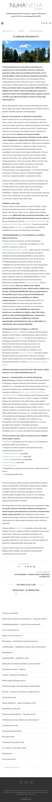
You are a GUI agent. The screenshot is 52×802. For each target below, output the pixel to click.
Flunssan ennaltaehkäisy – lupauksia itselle (19, 714)
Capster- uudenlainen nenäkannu (15, 675)
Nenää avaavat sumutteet (12, 635)
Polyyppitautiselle (32, 282)
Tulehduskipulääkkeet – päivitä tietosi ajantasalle (21, 624)
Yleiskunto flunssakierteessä (13, 742)
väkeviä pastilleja (10, 465)
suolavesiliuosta (9, 462)
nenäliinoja (7, 441)
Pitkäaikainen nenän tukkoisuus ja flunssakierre (20, 720)
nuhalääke (7, 459)
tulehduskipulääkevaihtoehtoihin (15, 250)
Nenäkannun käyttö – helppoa (14, 669)
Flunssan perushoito (10, 613)
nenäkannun (15, 332)
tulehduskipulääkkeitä (11, 244)
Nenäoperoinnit (8, 737)
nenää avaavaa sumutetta (13, 456)
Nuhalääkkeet (7, 652)
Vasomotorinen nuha (10, 725)
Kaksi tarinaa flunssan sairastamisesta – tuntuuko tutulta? (24, 619)
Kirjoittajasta (7, 753)
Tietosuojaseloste (9, 759)
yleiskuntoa (20, 528)
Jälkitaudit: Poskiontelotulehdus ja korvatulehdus (21, 664)
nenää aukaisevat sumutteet (36, 221)
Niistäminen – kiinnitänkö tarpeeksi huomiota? (20, 641)
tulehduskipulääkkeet (10, 224)
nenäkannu (19, 338)
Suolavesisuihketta (26, 353)
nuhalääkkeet (26, 224)
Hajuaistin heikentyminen (12, 731)
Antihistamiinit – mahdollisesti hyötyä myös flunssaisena (24, 647)
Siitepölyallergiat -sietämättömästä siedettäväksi (21, 686)
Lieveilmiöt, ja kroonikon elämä (14, 748)
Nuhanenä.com (7, 31)
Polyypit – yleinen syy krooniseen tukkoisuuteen (21, 692)
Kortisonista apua (9, 697)
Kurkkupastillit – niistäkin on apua (15, 658)
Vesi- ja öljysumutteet (10, 630)
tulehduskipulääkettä (11, 453)
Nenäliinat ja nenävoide (26, 590)
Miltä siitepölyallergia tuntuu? (14, 680)
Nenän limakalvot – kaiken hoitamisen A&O (19, 703)
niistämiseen (19, 227)
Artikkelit (21, 31)
